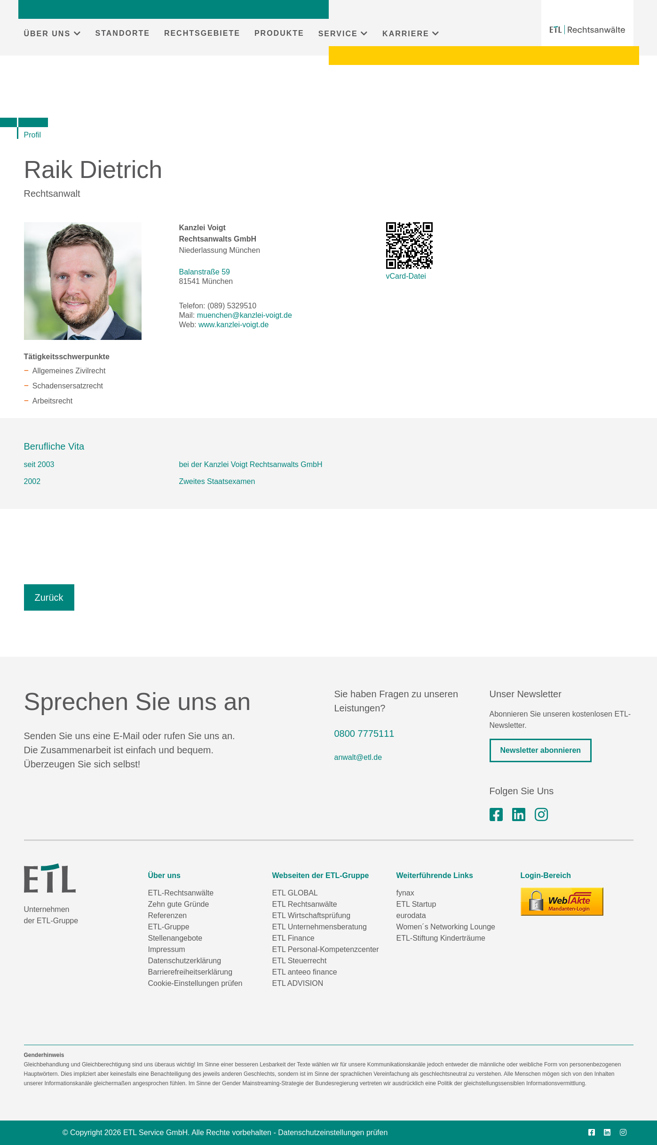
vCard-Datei (406, 276)
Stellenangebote (175, 938)
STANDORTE (122, 33)
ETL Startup (416, 904)
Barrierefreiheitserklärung (190, 972)
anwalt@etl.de (358, 757)
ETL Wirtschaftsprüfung (311, 915)
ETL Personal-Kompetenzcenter (325, 949)
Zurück (49, 597)
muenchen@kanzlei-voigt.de (244, 315)
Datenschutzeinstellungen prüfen (333, 1133)
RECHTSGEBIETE (202, 33)
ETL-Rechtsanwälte (181, 893)
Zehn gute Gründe (178, 904)
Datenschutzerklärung (185, 961)
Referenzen (167, 915)
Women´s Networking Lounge (445, 927)
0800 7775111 (364, 733)
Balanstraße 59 (204, 272)
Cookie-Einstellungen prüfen (195, 983)
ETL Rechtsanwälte (304, 904)
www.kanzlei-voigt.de (233, 325)
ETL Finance (293, 938)
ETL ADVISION (298, 983)
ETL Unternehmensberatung (319, 927)
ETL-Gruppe (169, 927)
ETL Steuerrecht (299, 961)
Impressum (166, 949)
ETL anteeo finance (304, 972)
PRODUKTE (279, 33)
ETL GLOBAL (295, 893)
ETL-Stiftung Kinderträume (440, 938)
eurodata (411, 915)
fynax (405, 893)
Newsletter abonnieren (540, 750)
